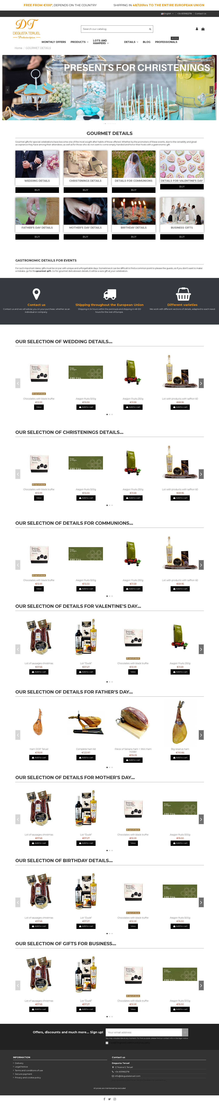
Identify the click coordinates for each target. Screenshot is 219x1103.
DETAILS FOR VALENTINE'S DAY (182, 180)
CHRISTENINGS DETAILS (85, 180)
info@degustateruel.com (127, 1076)
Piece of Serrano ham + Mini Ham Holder (133, 750)
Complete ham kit (86, 749)
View (38, 407)
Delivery (19, 1063)
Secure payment (23, 1074)
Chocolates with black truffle (38, 398)
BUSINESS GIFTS (182, 227)
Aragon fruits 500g (86, 398)
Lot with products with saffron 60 (180, 398)
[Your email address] (144, 1032)
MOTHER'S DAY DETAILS (85, 227)
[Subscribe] (185, 1032)
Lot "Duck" (86, 663)
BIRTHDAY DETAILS (134, 227)
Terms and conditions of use (29, 1070)
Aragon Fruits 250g (133, 398)
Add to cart (86, 407)
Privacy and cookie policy (28, 1077)
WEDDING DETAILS (37, 180)
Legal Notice (21, 1066)
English (167, 13)
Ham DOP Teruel (39, 749)
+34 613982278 (184, 13)
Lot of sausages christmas (39, 663)
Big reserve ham (180, 749)
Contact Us (200, 13)
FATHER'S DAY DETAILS (37, 227)
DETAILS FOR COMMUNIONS (133, 180)
